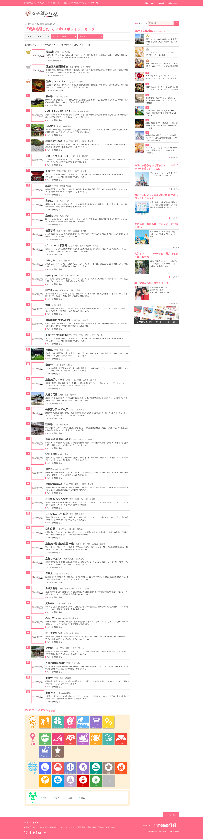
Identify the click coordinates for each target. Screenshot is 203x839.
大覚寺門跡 (51, 394)
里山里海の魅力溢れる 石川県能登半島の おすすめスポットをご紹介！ (161, 290)
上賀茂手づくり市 (55, 379)
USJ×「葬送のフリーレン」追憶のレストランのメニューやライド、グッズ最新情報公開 (161, 65)
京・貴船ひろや (53, 633)
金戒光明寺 (51, 588)
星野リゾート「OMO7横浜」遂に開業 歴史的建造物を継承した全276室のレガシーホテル (161, 41)
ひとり (46, 798)
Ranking (150, 3)
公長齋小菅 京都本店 (56, 409)
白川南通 (50, 528)
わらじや (50, 260)
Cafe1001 (50, 618)
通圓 (47, 305)
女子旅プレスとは (30, 827)
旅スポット (143, 23)
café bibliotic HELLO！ (58, 111)
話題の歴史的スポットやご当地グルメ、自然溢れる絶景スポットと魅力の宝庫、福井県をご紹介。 (163, 263)
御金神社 (50, 692)
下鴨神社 (50, 171)
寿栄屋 (49, 573)
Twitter (25, 832)
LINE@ (44, 832)
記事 (136, 23)
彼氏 (57, 798)
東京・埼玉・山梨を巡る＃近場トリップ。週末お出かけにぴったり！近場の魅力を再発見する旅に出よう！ (163, 204)
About (161, 3)
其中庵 (49, 290)
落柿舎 (49, 678)
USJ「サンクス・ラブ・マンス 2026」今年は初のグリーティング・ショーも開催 (161, 77)
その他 (108, 781)
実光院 (49, 200)
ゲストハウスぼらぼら (57, 156)
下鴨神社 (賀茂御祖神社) (58, 335)
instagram (35, 832)
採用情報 (81, 827)
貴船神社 (50, 603)
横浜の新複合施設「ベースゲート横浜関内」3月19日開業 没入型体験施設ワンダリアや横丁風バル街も (161, 137)
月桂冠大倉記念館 (55, 663)
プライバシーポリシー (67, 827)
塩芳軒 (49, 186)
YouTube (39, 832)
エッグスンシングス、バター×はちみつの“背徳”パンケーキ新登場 (160, 53)
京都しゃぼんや (53, 558)
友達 (70, 798)
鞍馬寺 (49, 424)
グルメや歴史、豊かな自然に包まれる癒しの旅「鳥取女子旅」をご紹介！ (163, 234)
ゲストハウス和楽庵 (56, 245)
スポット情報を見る (55, 61)
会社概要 (43, 827)
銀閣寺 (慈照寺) (53, 141)
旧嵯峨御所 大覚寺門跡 (57, 320)
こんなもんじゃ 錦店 (56, 514)
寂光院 (49, 215)
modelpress (172, 3)
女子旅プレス (29, 24)
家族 (83, 798)
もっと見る (175, 157)
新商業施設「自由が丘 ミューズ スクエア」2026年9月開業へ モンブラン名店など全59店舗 (161, 100)
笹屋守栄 (50, 230)
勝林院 (49, 350)
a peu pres (51, 275)
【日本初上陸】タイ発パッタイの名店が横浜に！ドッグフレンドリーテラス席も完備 (161, 88)
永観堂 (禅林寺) (53, 484)
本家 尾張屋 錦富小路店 (58, 439)
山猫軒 (49, 364)
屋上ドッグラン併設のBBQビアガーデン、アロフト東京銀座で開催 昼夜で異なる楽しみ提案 (161, 113)
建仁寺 (49, 469)
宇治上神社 (51, 454)
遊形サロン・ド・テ (57, 81)
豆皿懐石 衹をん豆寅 (56, 499)
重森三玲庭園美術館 (57, 66)
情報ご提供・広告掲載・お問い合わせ (101, 827)
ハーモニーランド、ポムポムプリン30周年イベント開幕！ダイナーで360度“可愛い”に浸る (161, 150)
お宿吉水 (50, 126)
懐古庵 (49, 51)
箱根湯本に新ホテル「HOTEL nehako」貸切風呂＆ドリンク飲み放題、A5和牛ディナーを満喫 (161, 125)
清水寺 (49, 96)
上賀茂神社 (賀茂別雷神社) (59, 543)
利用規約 (52, 827)
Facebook (30, 832)
